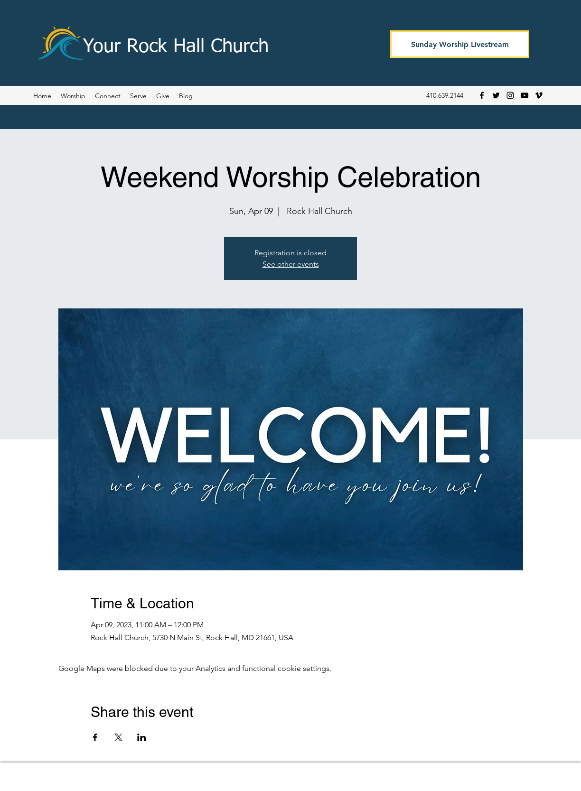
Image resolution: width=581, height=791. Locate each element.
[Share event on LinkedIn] (141, 737)
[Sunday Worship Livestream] (459, 44)
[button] (185, 96)
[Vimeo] (539, 95)
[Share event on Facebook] (95, 737)
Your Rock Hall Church (176, 46)
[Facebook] (482, 95)
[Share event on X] (118, 737)
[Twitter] (496, 95)
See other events (290, 264)
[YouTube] (524, 95)
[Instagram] (510, 95)
